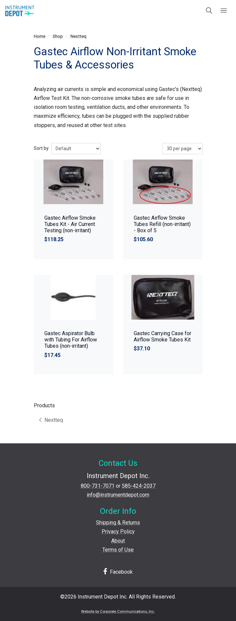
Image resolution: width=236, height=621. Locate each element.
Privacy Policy (118, 531)
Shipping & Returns (118, 522)
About (118, 541)
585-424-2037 (139, 486)
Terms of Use (118, 550)
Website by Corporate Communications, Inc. (118, 611)
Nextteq (78, 36)
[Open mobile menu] (223, 11)
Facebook (118, 571)
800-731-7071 (98, 486)
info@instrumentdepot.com (118, 495)
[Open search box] (209, 11)
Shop (58, 36)
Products (44, 405)
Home (39, 36)
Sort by (41, 148)
